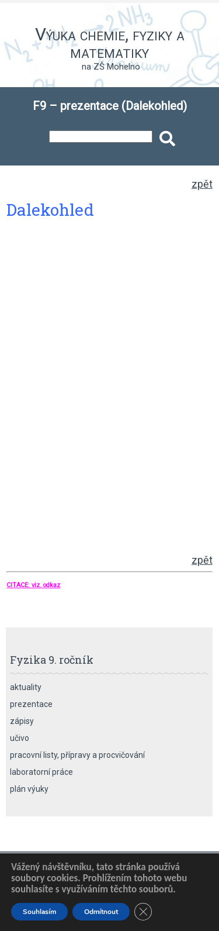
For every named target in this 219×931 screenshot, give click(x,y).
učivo (19, 738)
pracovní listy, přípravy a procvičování (77, 755)
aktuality (25, 687)
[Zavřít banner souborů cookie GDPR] (143, 911)
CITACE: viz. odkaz (33, 585)
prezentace (31, 704)
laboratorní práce (41, 772)
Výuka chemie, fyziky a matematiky (110, 43)
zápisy (22, 721)
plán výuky (29, 789)
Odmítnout (101, 911)
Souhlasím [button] (39, 911)
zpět (202, 184)
